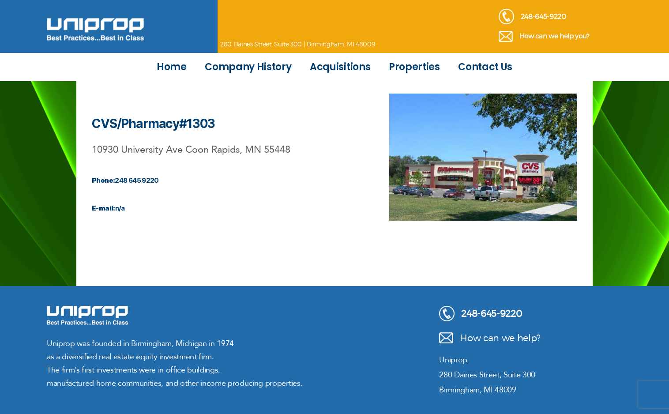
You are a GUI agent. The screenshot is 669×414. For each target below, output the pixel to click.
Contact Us (485, 67)
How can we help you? (544, 36)
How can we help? (490, 337)
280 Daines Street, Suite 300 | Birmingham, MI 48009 (297, 44)
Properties (414, 67)
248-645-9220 (532, 16)
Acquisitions (340, 67)
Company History (248, 67)
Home (172, 67)
